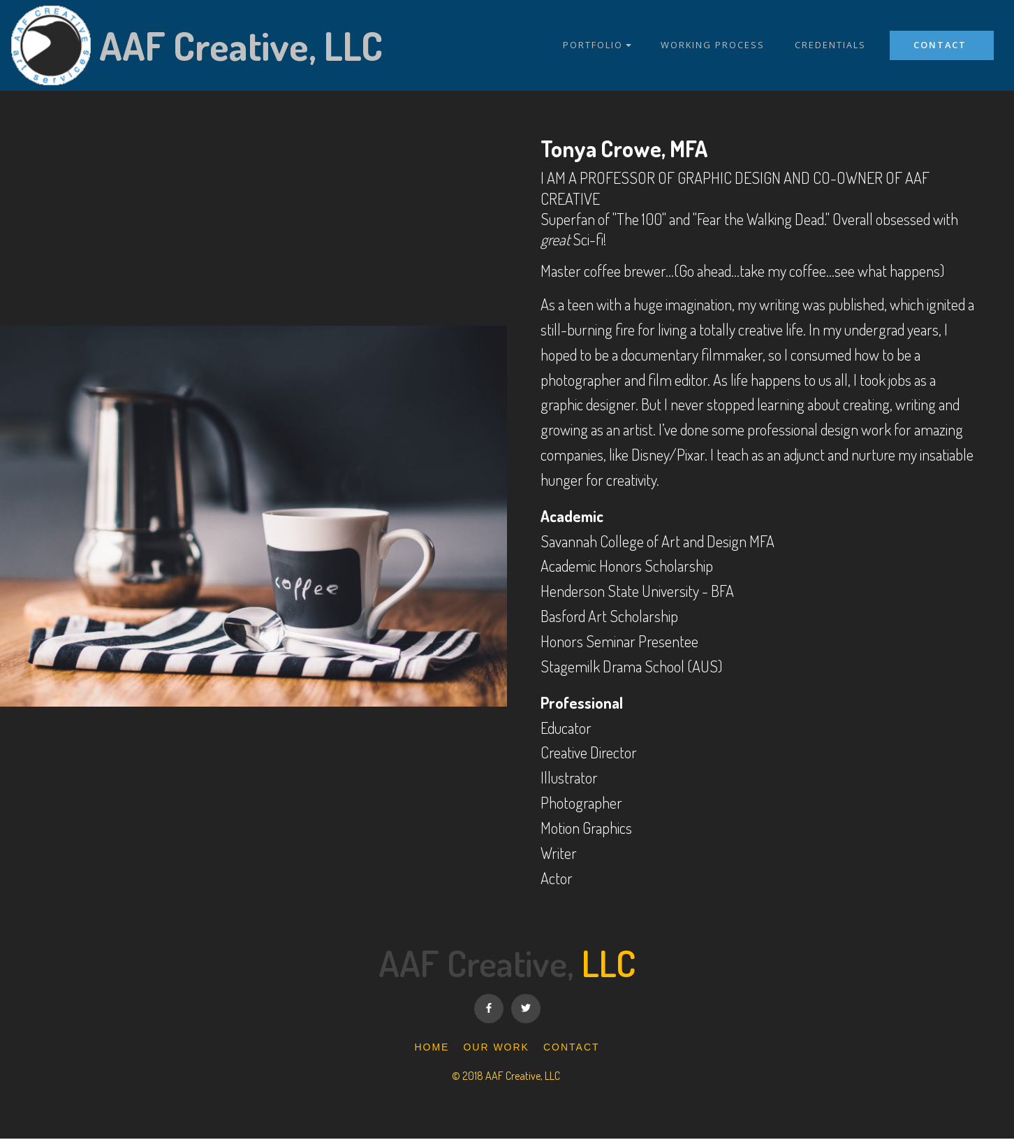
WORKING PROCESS (713, 45)
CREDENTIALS (830, 45)
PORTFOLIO (593, 45)
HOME (431, 1049)
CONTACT (941, 44)
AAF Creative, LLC (241, 45)
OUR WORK (496, 1049)
